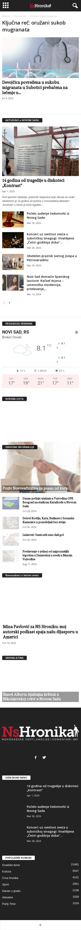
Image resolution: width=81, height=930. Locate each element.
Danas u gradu (11, 891)
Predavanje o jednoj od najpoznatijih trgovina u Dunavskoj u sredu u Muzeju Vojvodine (47, 555)
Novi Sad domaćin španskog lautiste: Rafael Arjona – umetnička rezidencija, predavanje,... (48, 283)
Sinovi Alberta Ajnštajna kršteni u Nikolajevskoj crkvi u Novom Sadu (32, 696)
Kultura (6, 871)
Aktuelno (7, 897)
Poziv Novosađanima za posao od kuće (35, 488)
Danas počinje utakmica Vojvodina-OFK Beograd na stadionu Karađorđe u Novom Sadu (49, 502)
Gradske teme (11, 865)
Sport (5, 884)
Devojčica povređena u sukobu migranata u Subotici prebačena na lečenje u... (35, 87)
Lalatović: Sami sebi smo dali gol (43, 535)
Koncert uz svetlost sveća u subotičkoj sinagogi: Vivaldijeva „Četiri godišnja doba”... (50, 238)
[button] (74, 6)
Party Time (9, 903)
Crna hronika (10, 878)
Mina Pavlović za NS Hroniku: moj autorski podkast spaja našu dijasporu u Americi (40, 631)
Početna (6, 16)
